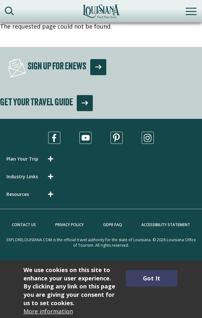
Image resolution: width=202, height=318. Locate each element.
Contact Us (24, 224)
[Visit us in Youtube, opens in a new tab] (85, 138)
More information (48, 311)
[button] (31, 159)
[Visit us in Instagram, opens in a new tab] (148, 138)
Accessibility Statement (165, 224)
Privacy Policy (69, 224)
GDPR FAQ (112, 224)
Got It (151, 278)
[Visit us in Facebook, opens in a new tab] (54, 138)
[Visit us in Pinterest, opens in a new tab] (116, 138)
